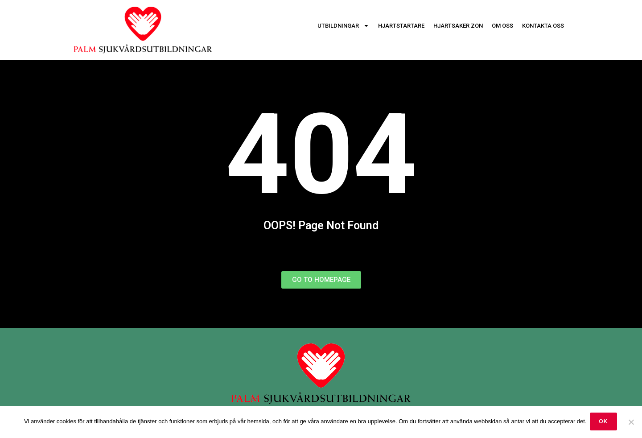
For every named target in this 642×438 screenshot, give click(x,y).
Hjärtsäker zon (458, 25)
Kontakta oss (543, 25)
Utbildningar (343, 25)
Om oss (502, 25)
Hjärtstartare (401, 25)
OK (604, 422)
